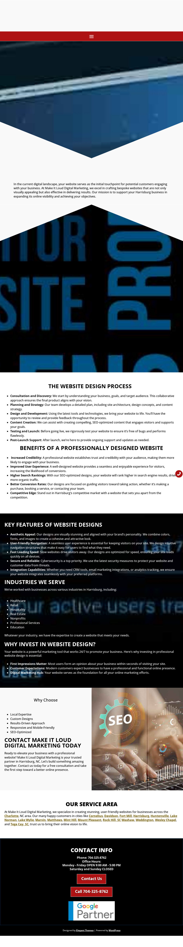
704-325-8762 (97, 859)
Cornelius (96, 817)
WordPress (114, 934)
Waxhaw (128, 821)
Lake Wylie (26, 821)
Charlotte (11, 817)
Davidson (111, 817)
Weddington (145, 821)
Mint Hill (70, 821)
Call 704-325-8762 (91, 895)
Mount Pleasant (89, 821)
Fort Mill (126, 817)
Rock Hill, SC (112, 821)
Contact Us (91, 881)
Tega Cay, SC (19, 826)
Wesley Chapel (165, 821)
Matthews (54, 821)
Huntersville (160, 817)
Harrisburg (141, 817)
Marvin (40, 821)
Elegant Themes (85, 934)
